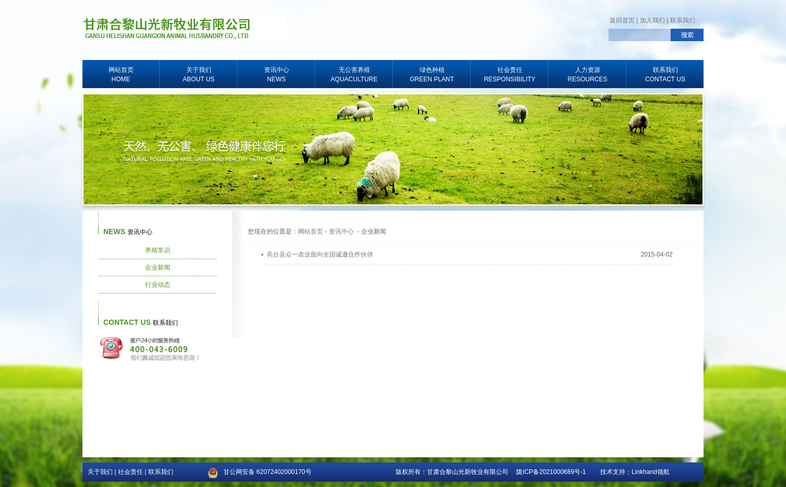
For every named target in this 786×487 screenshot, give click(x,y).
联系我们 (682, 20)
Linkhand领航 (651, 472)
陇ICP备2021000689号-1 (551, 472)
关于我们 (198, 75)
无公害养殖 (354, 75)
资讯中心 (276, 75)
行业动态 (157, 284)
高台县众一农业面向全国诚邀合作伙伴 (320, 254)
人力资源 (587, 75)
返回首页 (622, 20)
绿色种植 (432, 75)
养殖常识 (157, 250)
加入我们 (652, 20)
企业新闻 (157, 267)
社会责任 (509, 75)
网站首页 (120, 75)
